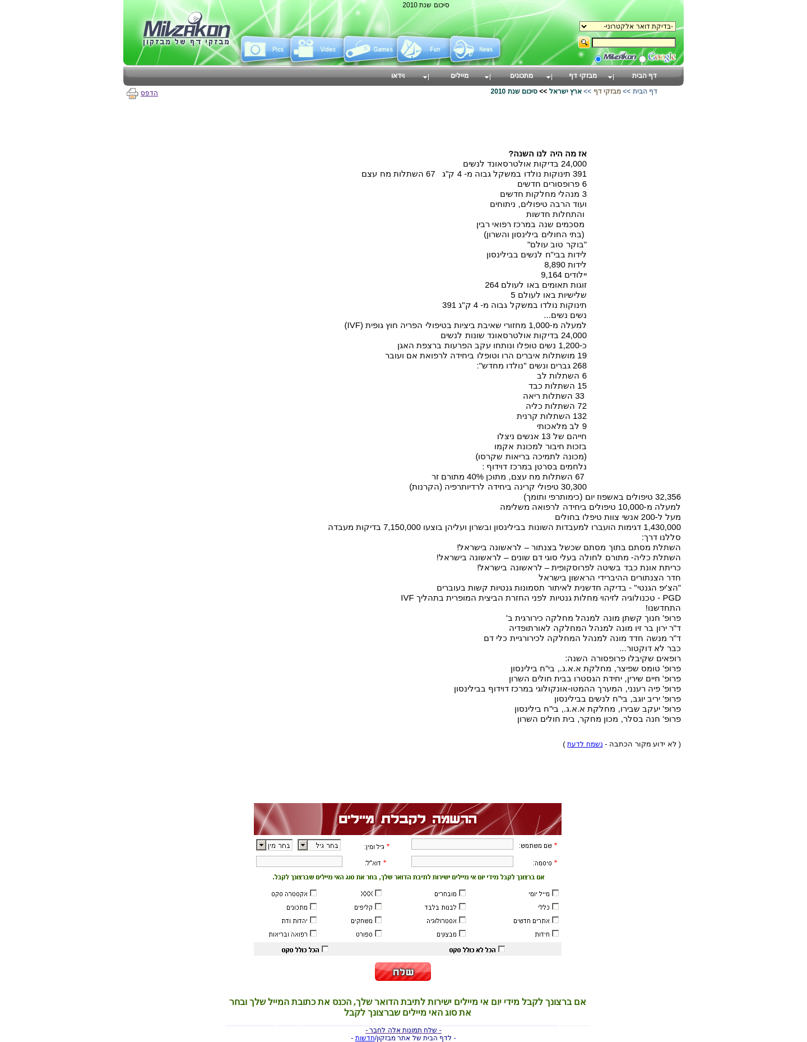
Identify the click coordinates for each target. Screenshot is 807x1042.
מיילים (460, 76)
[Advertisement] (636, 317)
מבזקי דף (607, 91)
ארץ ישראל (565, 91)
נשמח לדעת (584, 744)
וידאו (398, 76)
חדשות (365, 1038)
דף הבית (645, 91)
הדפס (142, 93)
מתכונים (521, 76)
